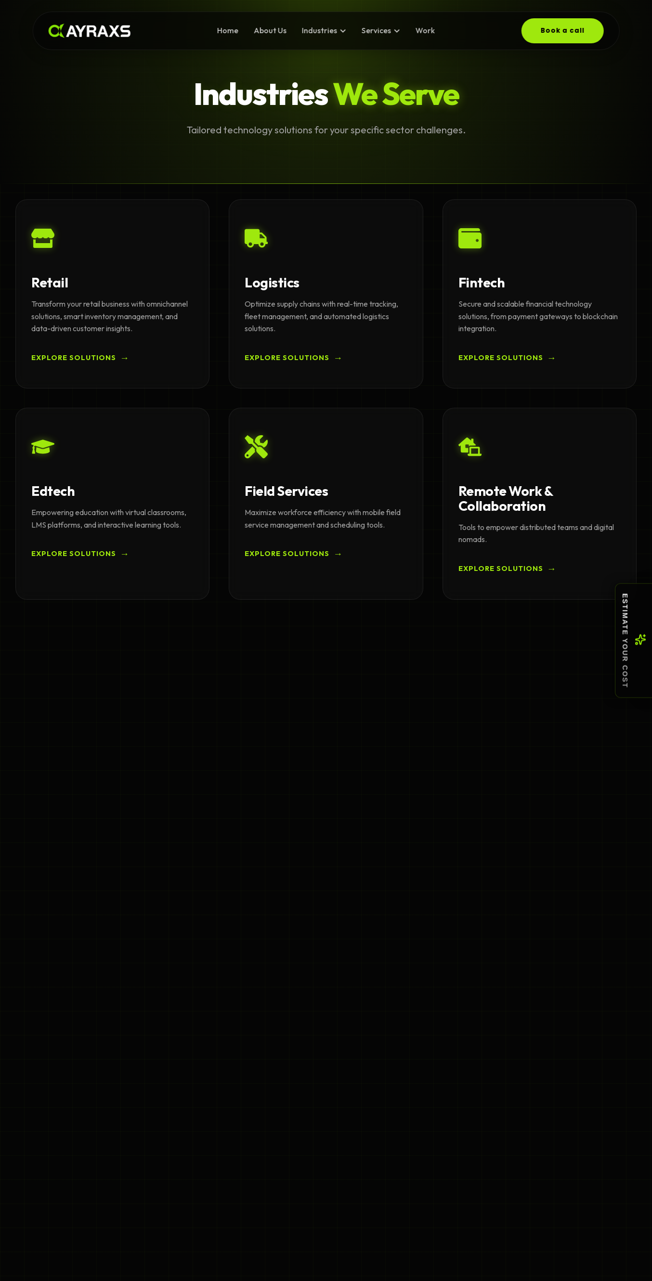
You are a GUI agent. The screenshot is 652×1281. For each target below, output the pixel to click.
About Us (270, 30)
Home (227, 30)
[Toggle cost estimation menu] (633, 640)
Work (424, 30)
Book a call (562, 30)
